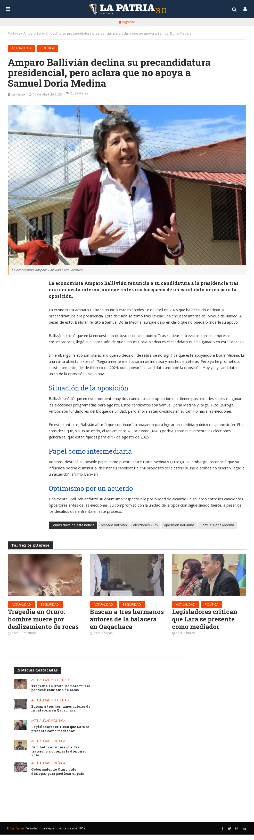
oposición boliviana (179, 526)
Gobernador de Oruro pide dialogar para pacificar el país (58, 777)
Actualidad (21, 48)
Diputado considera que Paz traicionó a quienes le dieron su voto (59, 756)
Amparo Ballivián (114, 526)
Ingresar (127, 22)
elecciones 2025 (145, 526)
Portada (14, 33)
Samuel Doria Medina (217, 526)
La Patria (18, 94)
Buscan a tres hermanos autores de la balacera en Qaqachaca (123, 625)
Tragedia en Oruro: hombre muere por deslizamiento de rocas (45, 621)
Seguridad (49, 605)
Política (47, 48)
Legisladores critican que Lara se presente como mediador (206, 621)
